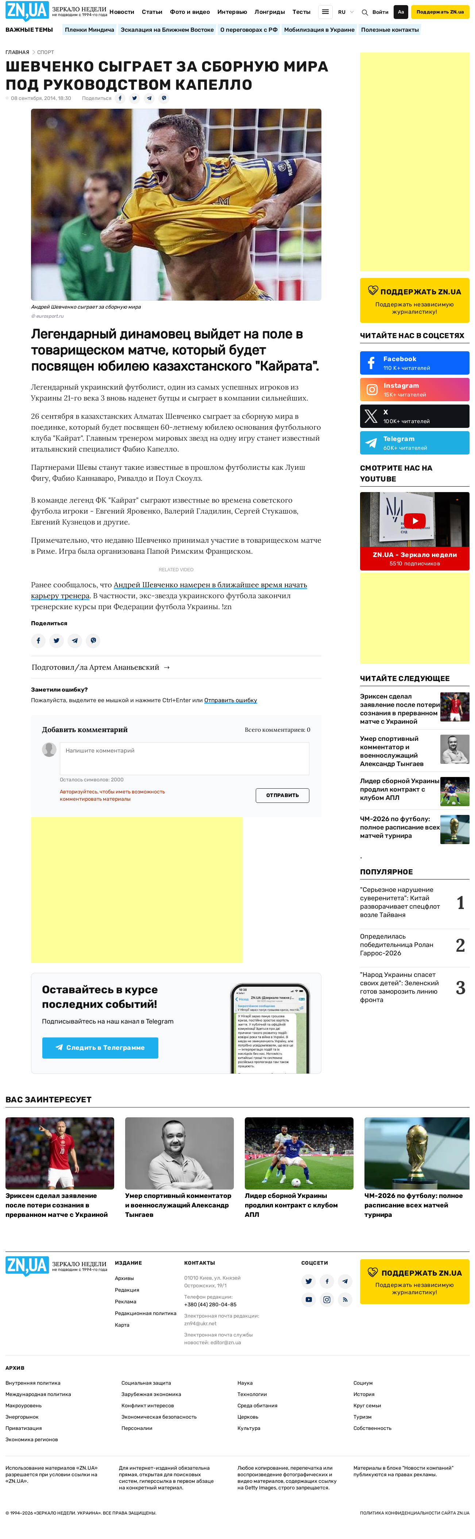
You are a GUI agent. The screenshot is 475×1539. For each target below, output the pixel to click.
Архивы (124, 1278)
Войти (380, 12)
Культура (249, 1428)
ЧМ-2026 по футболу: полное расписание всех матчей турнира (400, 827)
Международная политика (38, 1394)
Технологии (252, 1394)
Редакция (127, 1290)
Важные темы (29, 30)
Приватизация (23, 1428)
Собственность (372, 1428)
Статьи (152, 11)
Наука (245, 1383)
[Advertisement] (137, 890)
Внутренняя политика (33, 1383)
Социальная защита (146, 1383)
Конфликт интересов (147, 1406)
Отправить (282, 795)
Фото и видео (190, 11)
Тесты (302, 11)
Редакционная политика (146, 1313)
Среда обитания (258, 1406)
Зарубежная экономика (151, 1394)
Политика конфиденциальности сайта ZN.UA (415, 1513)
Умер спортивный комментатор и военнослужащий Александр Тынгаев (392, 751)
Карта (122, 1325)
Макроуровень (23, 1406)
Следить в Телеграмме (100, 1048)
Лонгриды (270, 11)
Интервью (232, 11)
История (364, 1394)
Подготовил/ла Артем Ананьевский (95, 667)
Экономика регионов (31, 1439)
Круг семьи (367, 1406)
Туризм (363, 1417)
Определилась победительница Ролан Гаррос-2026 (396, 944)
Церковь (248, 1417)
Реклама (125, 1302)
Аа (401, 12)
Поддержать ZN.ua (440, 12)
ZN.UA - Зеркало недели (415, 555)
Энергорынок (22, 1417)
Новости (121, 11)
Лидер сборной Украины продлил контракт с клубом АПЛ (400, 789)
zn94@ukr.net (200, 1323)
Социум (363, 1383)
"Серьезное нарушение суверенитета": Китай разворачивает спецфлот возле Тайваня (400, 902)
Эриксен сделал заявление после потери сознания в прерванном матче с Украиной (400, 709)
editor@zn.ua (226, 1342)
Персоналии (136, 1428)
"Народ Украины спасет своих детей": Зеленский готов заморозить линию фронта (399, 987)
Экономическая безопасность (159, 1417)
